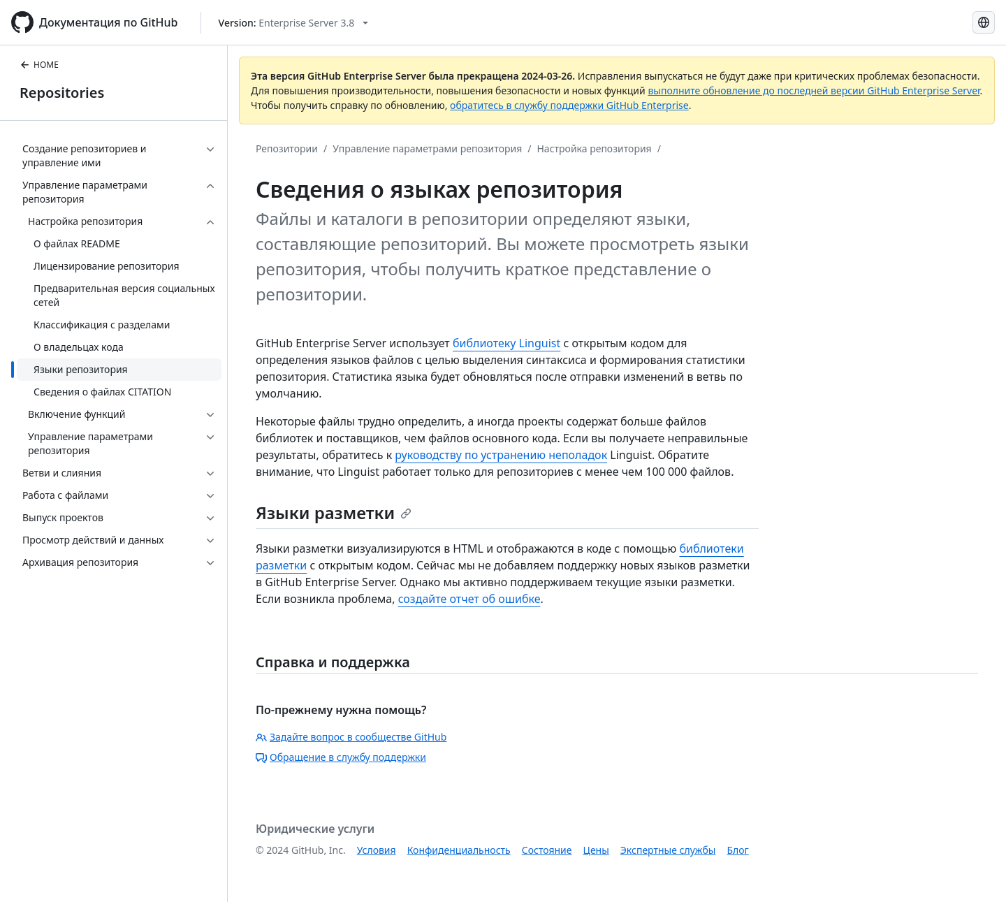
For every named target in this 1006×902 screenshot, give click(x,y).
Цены (596, 850)
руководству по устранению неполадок (501, 455)
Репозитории (287, 148)
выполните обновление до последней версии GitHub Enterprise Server (813, 90)
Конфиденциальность (459, 850)
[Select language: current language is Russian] (983, 22)
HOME (39, 65)
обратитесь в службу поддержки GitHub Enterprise (569, 105)
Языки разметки (333, 512)
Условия (376, 850)
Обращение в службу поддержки (341, 757)
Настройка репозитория (594, 148)
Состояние (547, 850)
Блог (737, 850)
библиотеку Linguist (506, 343)
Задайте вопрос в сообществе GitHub (351, 736)
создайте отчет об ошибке (469, 598)
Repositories (62, 92)
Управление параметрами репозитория (427, 148)
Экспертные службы (668, 850)
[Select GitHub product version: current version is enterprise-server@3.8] (293, 23)
